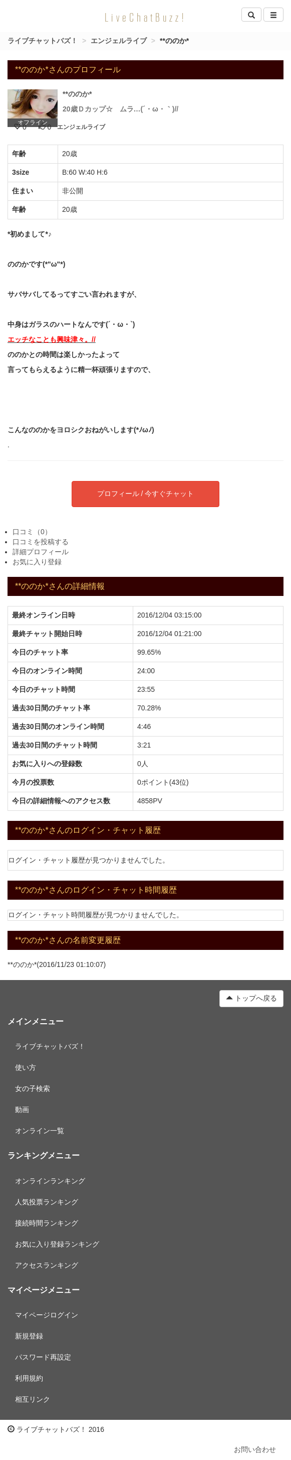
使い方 (25, 1067)
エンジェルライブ (119, 41)
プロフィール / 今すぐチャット (145, 494)
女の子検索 (32, 1088)
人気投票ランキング (46, 1202)
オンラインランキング (50, 1181)
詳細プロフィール (41, 552)
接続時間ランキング (46, 1223)
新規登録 (29, 1336)
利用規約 (29, 1378)
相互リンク (32, 1399)
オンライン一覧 (39, 1131)
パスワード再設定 (43, 1357)
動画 (22, 1110)
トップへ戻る (251, 998)
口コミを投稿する (41, 542)
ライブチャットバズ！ (43, 41)
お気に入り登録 (37, 562)
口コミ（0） (32, 532)
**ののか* (77, 94)
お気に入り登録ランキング (57, 1244)
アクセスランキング (46, 1265)
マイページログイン (46, 1315)
